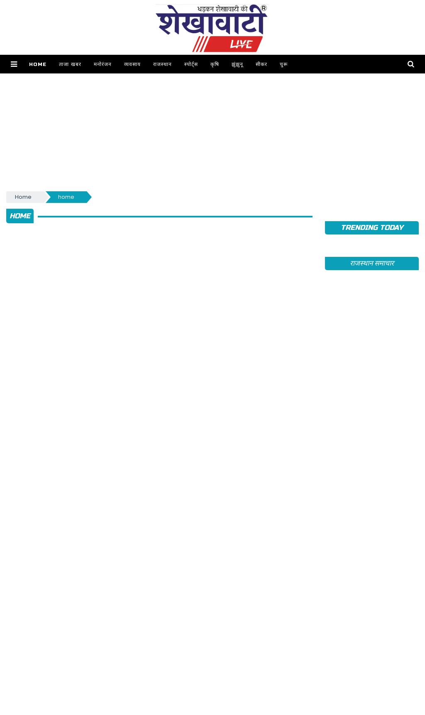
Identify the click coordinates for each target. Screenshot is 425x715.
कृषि (214, 64)
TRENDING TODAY (372, 227)
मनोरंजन (103, 64)
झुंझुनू (237, 64)
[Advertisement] (212, 131)
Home (37, 64)
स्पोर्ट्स (191, 64)
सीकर (261, 64)
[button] (14, 64)
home (66, 197)
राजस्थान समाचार (372, 263)
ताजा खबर (70, 64)
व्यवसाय (132, 64)
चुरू (284, 64)
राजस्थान (162, 64)
